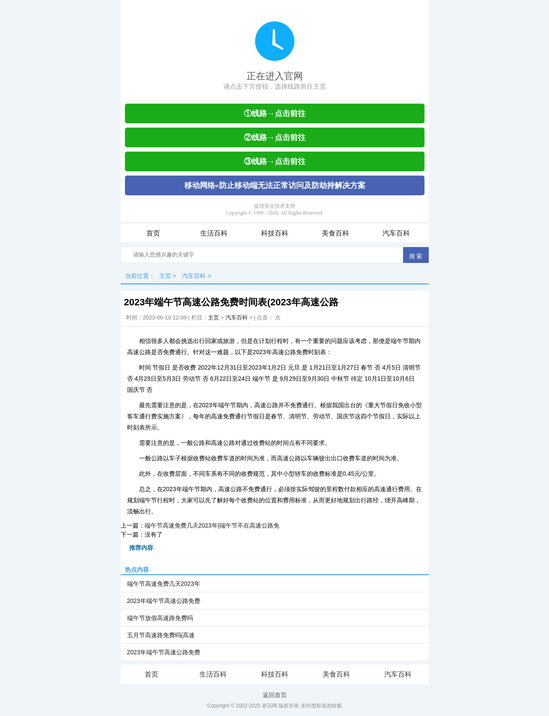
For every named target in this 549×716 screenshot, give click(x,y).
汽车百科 (396, 233)
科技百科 (274, 233)
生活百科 (214, 233)
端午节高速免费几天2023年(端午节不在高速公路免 (212, 525)
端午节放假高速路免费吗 (160, 618)
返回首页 (275, 695)
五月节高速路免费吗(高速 (161, 635)
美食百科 (335, 233)
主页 (165, 275)
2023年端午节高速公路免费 (163, 600)
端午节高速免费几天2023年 (163, 583)
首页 (153, 233)
